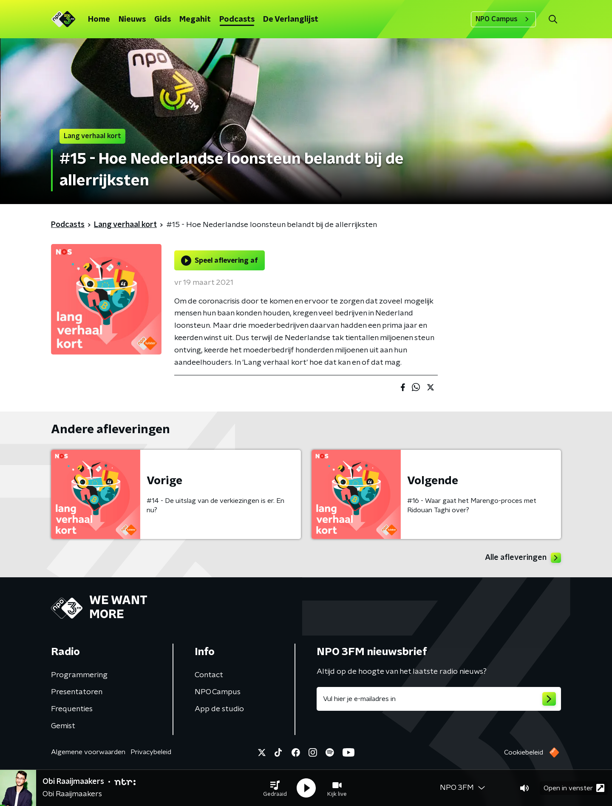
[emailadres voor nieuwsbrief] (439, 699)
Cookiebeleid (523, 752)
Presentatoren (76, 692)
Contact (209, 675)
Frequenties (72, 709)
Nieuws (132, 19)
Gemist (63, 726)
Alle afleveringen (523, 558)
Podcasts (237, 19)
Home (99, 19)
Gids (162, 19)
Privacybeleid (150, 752)
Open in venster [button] (574, 788)
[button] (275, 788)
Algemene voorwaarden (88, 752)
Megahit (195, 19)
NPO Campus (503, 19)
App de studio (219, 709)
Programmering (79, 675)
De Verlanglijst (290, 19)
